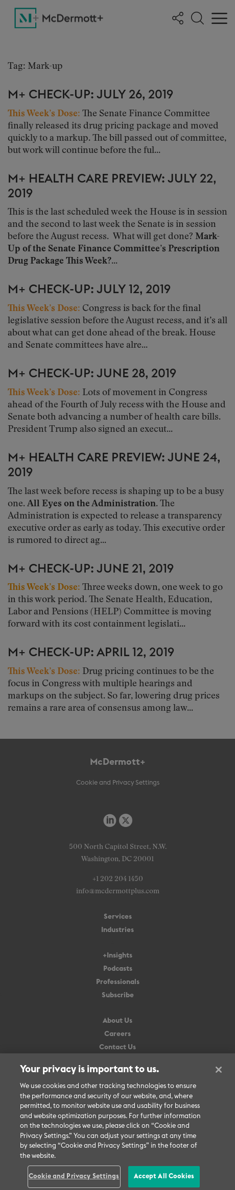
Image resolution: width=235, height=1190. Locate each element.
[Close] (218, 1074)
